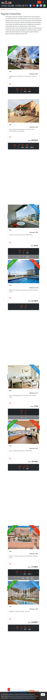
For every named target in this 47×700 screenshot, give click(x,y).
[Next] (20, 689)
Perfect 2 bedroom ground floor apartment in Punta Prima (23, 575)
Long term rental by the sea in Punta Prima (21, 253)
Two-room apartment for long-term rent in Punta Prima (22, 414)
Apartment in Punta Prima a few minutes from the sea (23, 77)
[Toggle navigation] (39, 2)
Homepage (3, 9)
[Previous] (6, 689)
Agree (43, 694)
